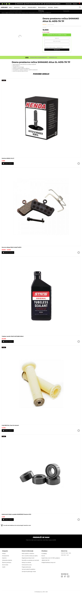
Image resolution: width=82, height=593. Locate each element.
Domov (3, 12)
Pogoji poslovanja (59, 47)
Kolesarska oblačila (32, 7)
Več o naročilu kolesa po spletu (30, 555)
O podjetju (44, 553)
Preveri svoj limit (66, 10)
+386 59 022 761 (20, 3)
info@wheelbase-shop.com (48, 562)
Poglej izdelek (79, 163)
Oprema (24, 7)
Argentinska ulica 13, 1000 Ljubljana (52, 3)
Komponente (17, 7)
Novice (43, 555)
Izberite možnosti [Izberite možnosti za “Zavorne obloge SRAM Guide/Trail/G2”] (9, 252)
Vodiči (3, 567)
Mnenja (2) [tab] (53, 57)
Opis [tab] (26, 57)
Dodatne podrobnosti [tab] (38, 57)
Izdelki (6, 12)
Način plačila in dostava (28, 553)
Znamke (56, 7)
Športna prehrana (42, 7)
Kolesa (11, 7)
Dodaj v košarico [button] (9, 163)
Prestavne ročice (25, 12)
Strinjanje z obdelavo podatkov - (53, 47)
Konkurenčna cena (27, 564)
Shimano (26, 71)
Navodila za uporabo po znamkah (30, 560)
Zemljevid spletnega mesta (29, 571)
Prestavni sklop (18, 12)
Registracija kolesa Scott (28, 558)
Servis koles (50, 7)
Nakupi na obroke (26, 562)
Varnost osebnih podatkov (28, 569)
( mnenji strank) (51, 24)
